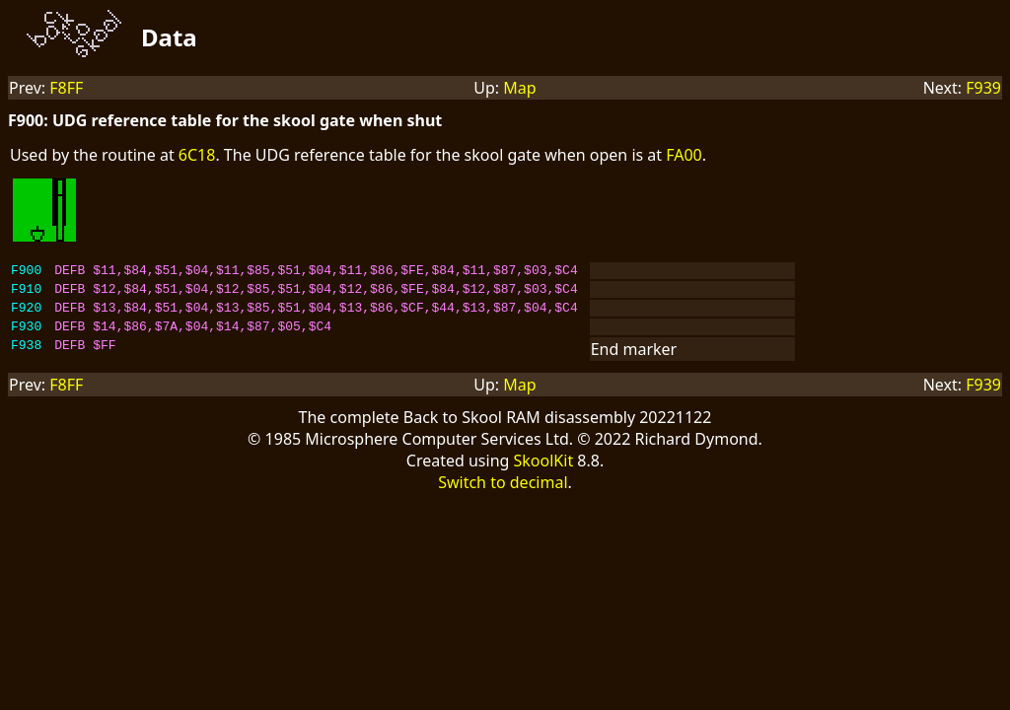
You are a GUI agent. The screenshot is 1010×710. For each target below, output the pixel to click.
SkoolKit (544, 472)
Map (519, 88)
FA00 (684, 155)
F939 (983, 88)
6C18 (197, 155)
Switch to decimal (502, 494)
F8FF (66, 88)
